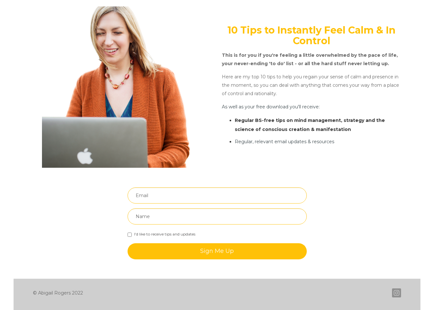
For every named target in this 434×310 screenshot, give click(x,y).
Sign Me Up (217, 251)
